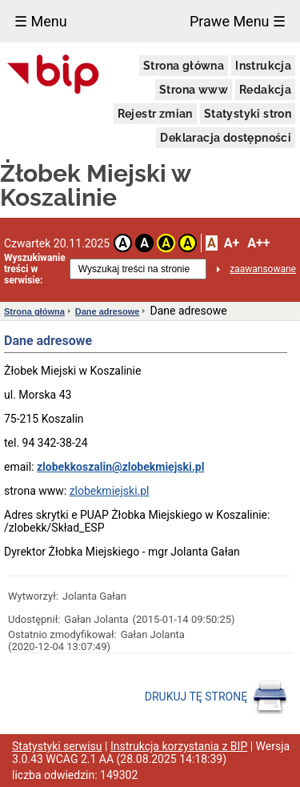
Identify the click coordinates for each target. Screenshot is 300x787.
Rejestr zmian (155, 113)
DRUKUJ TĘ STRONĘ (216, 697)
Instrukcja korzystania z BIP (178, 746)
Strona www (193, 89)
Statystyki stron (247, 113)
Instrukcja (263, 65)
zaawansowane (263, 269)
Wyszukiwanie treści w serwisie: (35, 269)
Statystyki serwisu (57, 746)
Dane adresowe (107, 311)
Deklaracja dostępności (225, 137)
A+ (231, 243)
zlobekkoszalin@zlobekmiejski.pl (120, 466)
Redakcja (265, 89)
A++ (258, 243)
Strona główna (183, 65)
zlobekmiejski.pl (110, 490)
